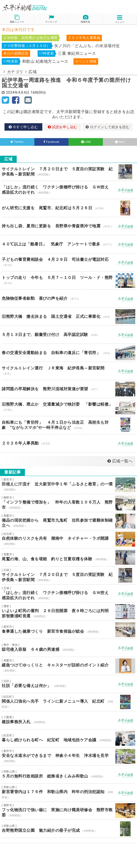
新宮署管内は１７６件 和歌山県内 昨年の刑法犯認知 (68, 793)
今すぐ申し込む (23, 127)
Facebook (51, 142)
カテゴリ (15, 71)
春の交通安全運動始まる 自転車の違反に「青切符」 (68, 353)
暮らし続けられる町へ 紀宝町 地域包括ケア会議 (68, 738)
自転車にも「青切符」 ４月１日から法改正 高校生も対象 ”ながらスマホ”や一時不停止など (68, 425)
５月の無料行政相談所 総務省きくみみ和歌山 (68, 774)
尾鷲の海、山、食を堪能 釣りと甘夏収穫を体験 (68, 557)
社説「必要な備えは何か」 (68, 684)
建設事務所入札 (68, 720)
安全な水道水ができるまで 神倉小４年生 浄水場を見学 (68, 756)
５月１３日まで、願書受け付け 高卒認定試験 (68, 335)
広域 (32, 71)
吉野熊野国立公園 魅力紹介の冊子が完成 (68, 829)
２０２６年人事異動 (68, 443)
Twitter (17, 142)
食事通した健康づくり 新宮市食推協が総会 (68, 630)
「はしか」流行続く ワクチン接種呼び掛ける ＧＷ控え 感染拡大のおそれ (68, 190)
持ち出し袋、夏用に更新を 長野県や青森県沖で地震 (68, 226)
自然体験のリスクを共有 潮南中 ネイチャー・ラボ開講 (68, 539)
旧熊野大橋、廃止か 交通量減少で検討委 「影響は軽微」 (68, 407)
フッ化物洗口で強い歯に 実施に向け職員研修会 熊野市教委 (68, 811)
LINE (85, 142)
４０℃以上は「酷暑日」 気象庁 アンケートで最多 (68, 244)
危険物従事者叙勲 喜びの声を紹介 (68, 298)
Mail (120, 142)
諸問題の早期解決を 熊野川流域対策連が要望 (68, 389)
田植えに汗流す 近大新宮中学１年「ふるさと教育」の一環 (68, 485)
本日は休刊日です (18, 29)
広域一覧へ (120, 461)
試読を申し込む (62, 127)
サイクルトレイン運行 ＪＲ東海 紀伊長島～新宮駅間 (68, 371)
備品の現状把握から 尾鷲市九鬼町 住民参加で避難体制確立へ (68, 521)
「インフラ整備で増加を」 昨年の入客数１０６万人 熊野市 (68, 503)
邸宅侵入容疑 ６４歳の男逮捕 (68, 648)
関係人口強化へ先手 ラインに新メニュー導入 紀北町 (68, 702)
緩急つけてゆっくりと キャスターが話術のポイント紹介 (68, 666)
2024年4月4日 (18, 92)
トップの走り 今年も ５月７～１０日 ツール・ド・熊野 (68, 280)
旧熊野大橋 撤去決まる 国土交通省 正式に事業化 (68, 317)
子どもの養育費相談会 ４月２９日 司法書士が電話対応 (68, 262)
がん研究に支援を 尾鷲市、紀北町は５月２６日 (68, 208)
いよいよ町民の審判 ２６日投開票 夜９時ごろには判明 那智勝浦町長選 (68, 612)
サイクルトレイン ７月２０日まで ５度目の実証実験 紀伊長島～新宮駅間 (68, 172)
